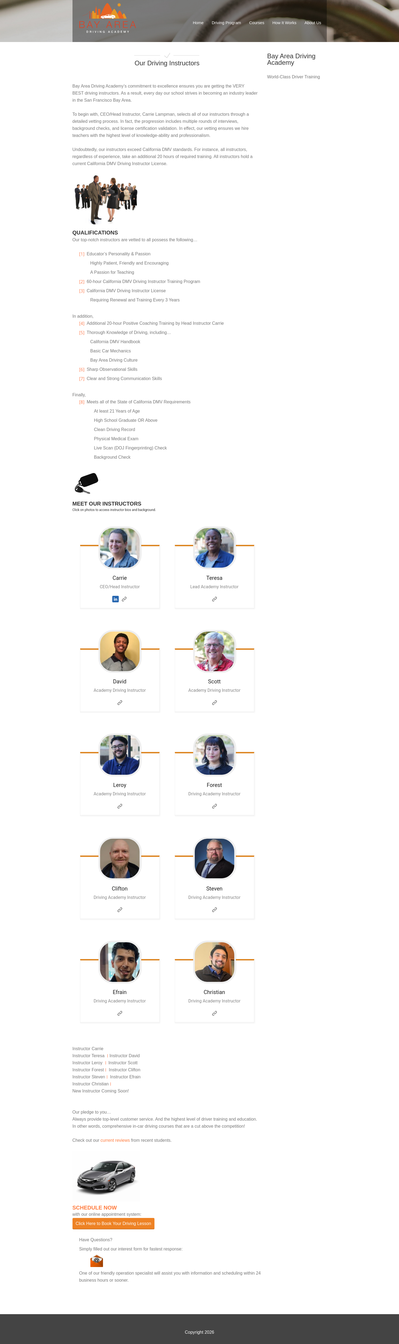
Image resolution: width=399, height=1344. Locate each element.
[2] (83, 282)
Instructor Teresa (88, 1055)
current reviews (115, 1140)
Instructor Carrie (88, 1048)
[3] (83, 291)
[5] (83, 333)
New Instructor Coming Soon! (100, 1091)
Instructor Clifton (124, 1070)
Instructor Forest (88, 1070)
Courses (256, 22)
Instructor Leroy (87, 1062)
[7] (83, 379)
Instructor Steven (88, 1077)
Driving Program (226, 22)
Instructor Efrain (125, 1077)
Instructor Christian (90, 1084)
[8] (83, 402)
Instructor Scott (123, 1062)
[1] (83, 254)
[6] (83, 369)
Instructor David (125, 1055)
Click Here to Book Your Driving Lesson (113, 1223)
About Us (313, 22)
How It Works (284, 22)
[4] (83, 323)
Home (198, 22)
